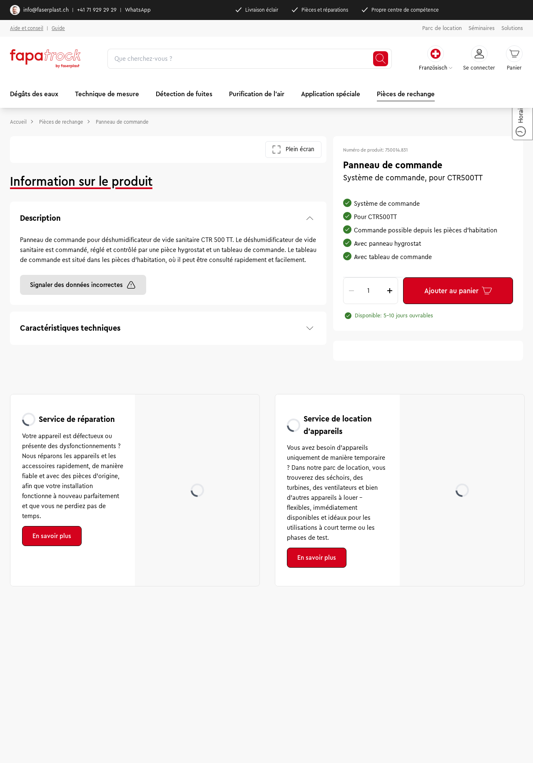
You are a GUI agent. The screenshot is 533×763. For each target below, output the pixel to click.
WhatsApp (138, 10)
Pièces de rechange (406, 93)
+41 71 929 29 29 (97, 10)
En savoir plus (51, 536)
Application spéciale (330, 93)
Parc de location (442, 28)
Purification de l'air (256, 93)
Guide (58, 28)
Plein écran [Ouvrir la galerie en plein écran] (293, 149)
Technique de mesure (107, 93)
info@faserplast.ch (39, 10)
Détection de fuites (184, 93)
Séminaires (481, 28)
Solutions (512, 28)
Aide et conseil (26, 28)
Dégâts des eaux (34, 93)
